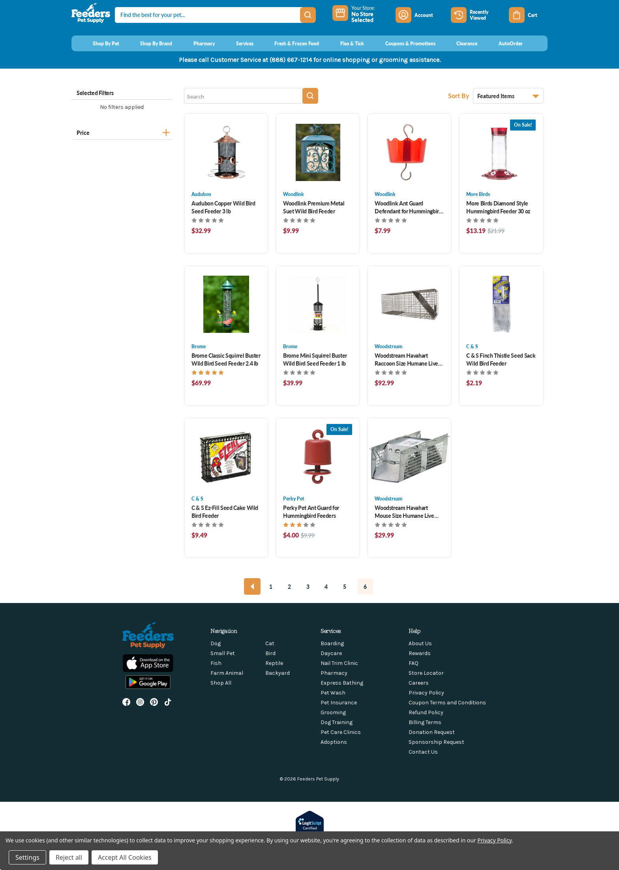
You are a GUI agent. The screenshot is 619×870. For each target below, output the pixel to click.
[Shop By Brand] (149, 43)
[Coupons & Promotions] (402, 43)
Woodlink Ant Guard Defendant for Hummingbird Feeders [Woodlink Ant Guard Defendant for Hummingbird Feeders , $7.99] (408, 207)
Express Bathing (342, 683)
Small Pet (222, 653)
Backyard (277, 673)
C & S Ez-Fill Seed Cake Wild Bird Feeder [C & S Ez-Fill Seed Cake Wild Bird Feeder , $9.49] (224, 511)
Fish (215, 663)
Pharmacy (334, 673)
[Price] (121, 131)
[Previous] (252, 586)
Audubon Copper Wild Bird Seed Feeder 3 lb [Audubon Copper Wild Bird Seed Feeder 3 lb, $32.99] (223, 207)
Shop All (220, 683)
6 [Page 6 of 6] (365, 586)
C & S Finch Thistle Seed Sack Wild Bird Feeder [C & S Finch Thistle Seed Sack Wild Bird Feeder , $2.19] (500, 359)
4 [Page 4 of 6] (326, 586)
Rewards (420, 653)
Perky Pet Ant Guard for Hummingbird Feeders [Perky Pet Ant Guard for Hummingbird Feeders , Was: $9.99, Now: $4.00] (311, 511)
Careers (419, 683)
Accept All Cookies (125, 857)
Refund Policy (426, 712)
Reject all (69, 857)
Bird (270, 653)
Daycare (331, 653)
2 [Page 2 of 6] (289, 586)
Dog (215, 643)
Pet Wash (333, 692)
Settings (27, 857)
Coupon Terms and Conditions (447, 702)
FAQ (413, 663)
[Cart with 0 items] (528, 15)
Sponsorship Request (436, 742)
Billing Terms (425, 722)
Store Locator (426, 673)
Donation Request (432, 732)
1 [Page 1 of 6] (270, 586)
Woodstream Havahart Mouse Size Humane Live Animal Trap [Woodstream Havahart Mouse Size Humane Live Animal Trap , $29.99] (404, 511)
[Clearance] (460, 43)
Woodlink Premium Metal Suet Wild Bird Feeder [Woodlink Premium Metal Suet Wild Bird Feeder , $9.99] (313, 207)
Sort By (459, 95)
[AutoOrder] (503, 43)
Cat (269, 643)
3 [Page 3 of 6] (308, 586)
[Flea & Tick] (344, 43)
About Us (420, 643)
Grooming (333, 712)
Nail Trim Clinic (339, 663)
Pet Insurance (339, 702)
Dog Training (337, 722)
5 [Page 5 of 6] (344, 586)
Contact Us (423, 752)
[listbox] (508, 96)
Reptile (274, 663)
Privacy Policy (426, 692)
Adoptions (334, 742)
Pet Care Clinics (341, 732)
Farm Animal (226, 673)
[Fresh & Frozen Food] (289, 43)
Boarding (332, 643)
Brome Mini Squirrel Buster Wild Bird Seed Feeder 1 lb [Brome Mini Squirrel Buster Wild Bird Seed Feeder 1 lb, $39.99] (315, 359)
